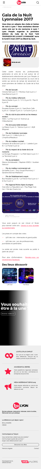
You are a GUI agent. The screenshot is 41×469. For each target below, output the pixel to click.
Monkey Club (24, 92)
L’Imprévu (6, 138)
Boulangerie (6, 423)
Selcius (20, 127)
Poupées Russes (8, 108)
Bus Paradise (7, 179)
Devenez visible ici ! (8, 313)
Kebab (4, 425)
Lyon (23, 2)
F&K (3, 135)
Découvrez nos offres (20, 444)
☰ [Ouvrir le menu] (4, 2)
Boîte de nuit (7, 7)
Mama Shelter (7, 100)
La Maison (6, 127)
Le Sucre (27, 111)
